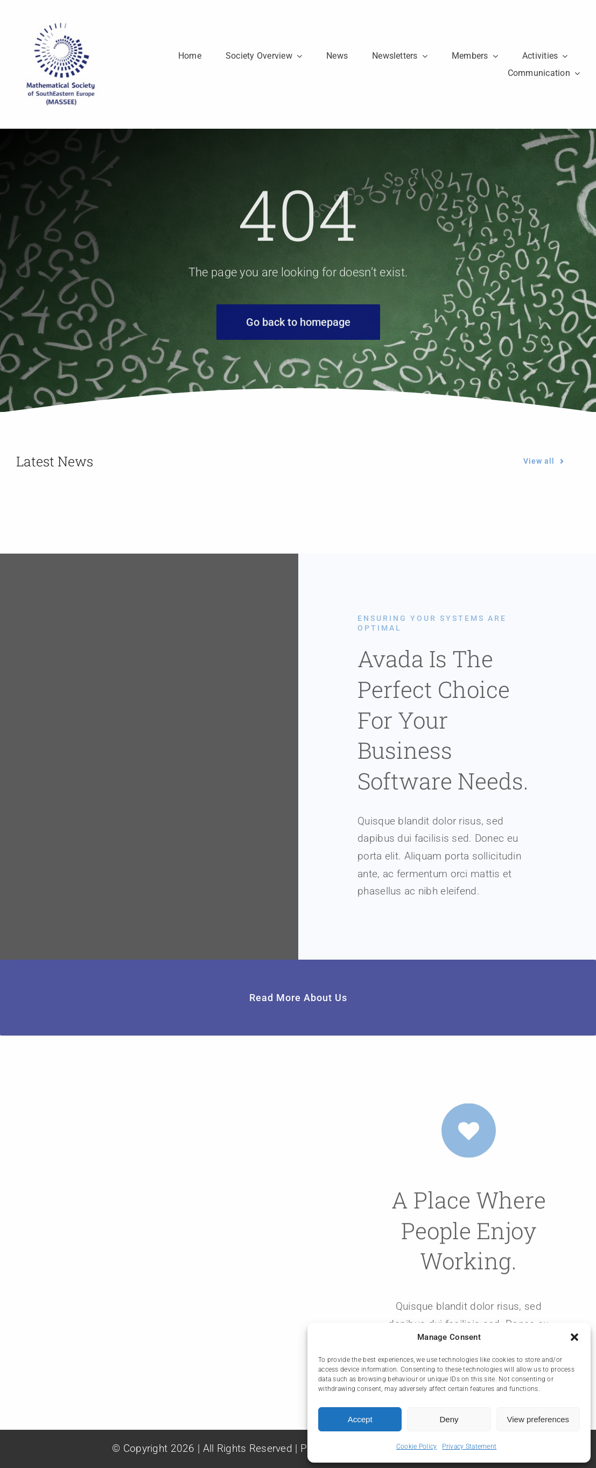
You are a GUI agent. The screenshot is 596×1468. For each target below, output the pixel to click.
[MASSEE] (60, 25)
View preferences (538, 1419)
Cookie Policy (416, 1446)
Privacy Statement (469, 1446)
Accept (360, 1419)
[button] (574, 1337)
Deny (448, 1419)
